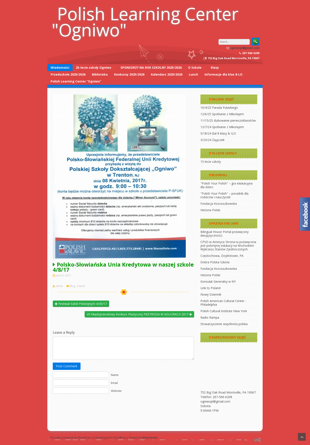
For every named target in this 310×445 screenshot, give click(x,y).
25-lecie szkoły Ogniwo (93, 67)
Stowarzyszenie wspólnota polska (224, 324)
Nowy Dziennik (210, 294)
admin (59, 286)
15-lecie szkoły (210, 162)
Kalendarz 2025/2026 (166, 74)
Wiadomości (60, 67)
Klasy (215, 67)
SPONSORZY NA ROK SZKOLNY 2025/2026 (151, 67)
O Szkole (195, 67)
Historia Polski (210, 210)
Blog (72, 286)
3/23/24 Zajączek (212, 140)
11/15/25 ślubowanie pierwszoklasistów (228, 120)
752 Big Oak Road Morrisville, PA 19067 (228, 392)
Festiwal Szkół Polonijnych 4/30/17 (81, 304)
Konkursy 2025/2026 (129, 74)
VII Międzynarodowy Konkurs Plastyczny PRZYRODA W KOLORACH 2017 (139, 314)
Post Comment (66, 366)
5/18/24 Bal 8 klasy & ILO (218, 133)
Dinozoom (149, 437)
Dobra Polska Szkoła (214, 262)
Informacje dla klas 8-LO (223, 74)
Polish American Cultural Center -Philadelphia (223, 303)
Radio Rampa (209, 317)
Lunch (193, 74)
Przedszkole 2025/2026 (68, 74)
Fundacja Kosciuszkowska (218, 204)
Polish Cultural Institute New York (223, 311)
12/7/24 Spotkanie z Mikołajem (222, 127)
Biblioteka (100, 74)
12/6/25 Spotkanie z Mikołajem (222, 114)
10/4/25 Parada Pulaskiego (219, 107)
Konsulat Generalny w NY (218, 281)
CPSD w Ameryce (212, 242)
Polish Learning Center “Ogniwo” (76, 81)
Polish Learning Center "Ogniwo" (145, 21)
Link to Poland (210, 288)
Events (81, 286)
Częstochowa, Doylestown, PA (221, 256)
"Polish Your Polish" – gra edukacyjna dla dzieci (226, 185)
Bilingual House (211, 232)
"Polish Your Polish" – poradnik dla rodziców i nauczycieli (224, 195)
